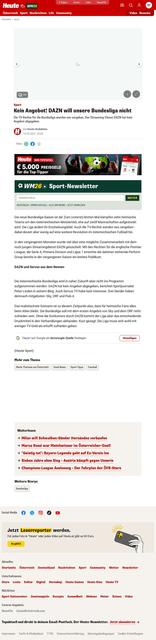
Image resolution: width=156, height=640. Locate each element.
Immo (76, 2)
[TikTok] (49, 512)
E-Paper (63, 2)
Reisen (116, 596)
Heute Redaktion (37, 129)
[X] (32, 512)
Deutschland (46, 568)
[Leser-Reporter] (122, 5)
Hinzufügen (129, 338)
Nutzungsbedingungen (101, 634)
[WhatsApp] (26, 144)
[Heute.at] (11, 5)
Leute (16, 582)
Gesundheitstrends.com (30, 611)
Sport (24, 13)
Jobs (88, 2)
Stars (5, 582)
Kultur (28, 582)
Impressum (8, 634)
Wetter (114, 568)
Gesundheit (75, 596)
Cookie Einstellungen (130, 634)
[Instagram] (40, 512)
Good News (59, 367)
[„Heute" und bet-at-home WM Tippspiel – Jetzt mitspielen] (78, 164)
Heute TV (112, 582)
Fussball (92, 367)
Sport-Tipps (77, 367)
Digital (40, 582)
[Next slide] (139, 64)
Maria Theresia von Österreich (32, 367)
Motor (104, 596)
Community (64, 13)
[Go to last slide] (17, 64)
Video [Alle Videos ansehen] (133, 13)
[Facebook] (32, 144)
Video (129, 596)
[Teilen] (39, 144)
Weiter (132, 198)
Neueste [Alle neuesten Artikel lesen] (144, 13)
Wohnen (91, 596)
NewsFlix (101, 2)
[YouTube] (58, 512)
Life (51, 13)
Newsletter (130, 568)
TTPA (50, 634)
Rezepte (58, 596)
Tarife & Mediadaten (31, 634)
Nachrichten (38, 13)
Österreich (10, 13)
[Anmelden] (139, 5)
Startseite (6, 19)
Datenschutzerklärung (70, 634)
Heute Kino (94, 582)
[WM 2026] (32, 6)
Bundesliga (22, 488)
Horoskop (55, 582)
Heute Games (75, 582)
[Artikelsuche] (131, 5)
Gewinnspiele (40, 596)
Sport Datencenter (14, 596)
